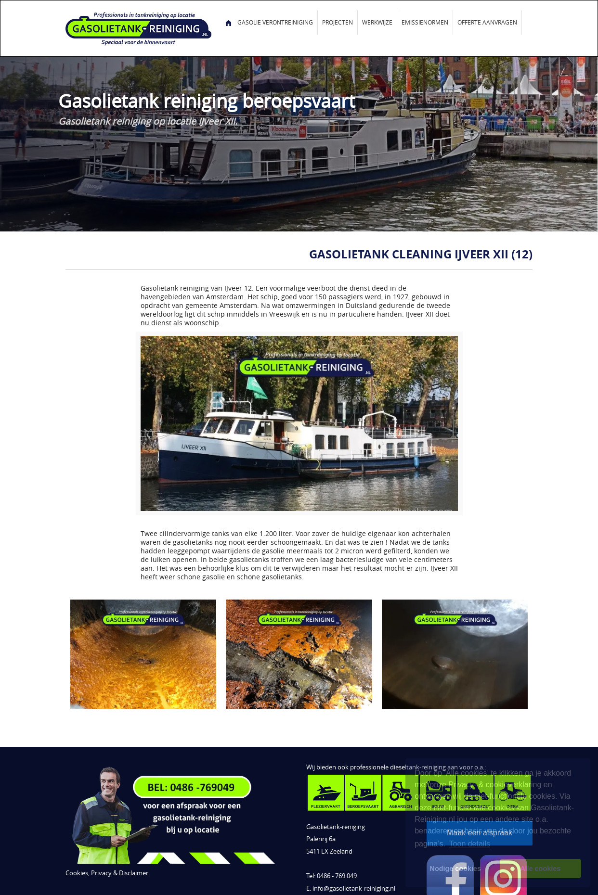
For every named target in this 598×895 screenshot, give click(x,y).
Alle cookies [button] (540, 868)
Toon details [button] (469, 844)
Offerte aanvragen (487, 22)
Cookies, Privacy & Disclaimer (106, 873)
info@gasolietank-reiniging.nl (353, 888)
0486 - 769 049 (337, 876)
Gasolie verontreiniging (275, 22)
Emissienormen (425, 22)
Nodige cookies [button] (455, 868)
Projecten (337, 22)
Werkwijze (377, 22)
